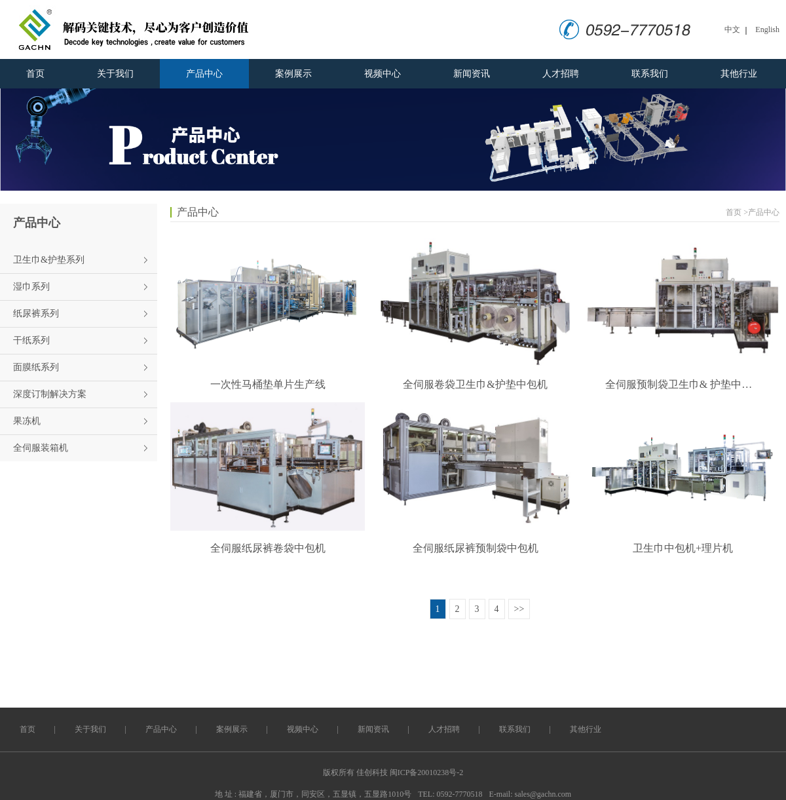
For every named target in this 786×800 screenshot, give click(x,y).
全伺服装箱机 (40, 448)
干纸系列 (31, 340)
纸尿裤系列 (36, 313)
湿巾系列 (31, 287)
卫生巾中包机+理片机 (683, 548)
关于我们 (115, 74)
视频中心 (382, 74)
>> (519, 609)
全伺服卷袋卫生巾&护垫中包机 (475, 384)
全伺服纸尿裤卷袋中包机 (268, 548)
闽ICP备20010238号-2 (427, 772)
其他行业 (738, 74)
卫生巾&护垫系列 (48, 260)
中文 (732, 29)
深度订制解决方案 (49, 394)
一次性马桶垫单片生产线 (268, 384)
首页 (35, 74)
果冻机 (27, 421)
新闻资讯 (471, 74)
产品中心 (204, 74)
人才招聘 (560, 74)
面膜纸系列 (36, 367)
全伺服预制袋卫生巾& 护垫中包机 (683, 384)
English (767, 29)
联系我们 (649, 74)
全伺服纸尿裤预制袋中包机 (475, 548)
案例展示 (293, 74)
